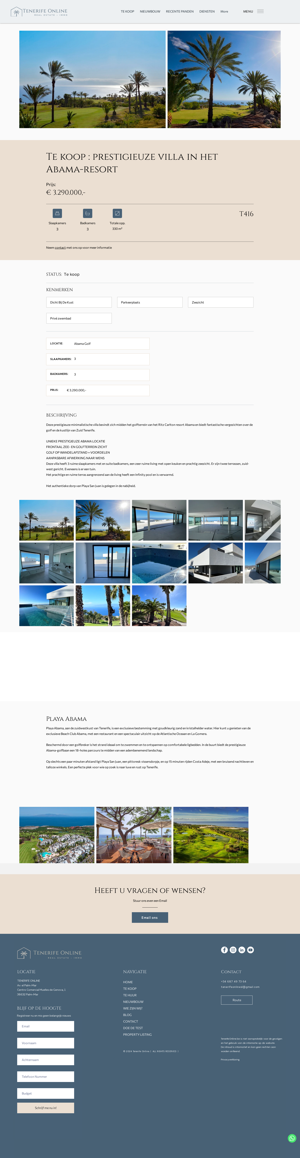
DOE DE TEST (133, 1028)
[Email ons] (150, 917)
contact (60, 247)
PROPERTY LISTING (137, 1034)
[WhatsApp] (292, 1138)
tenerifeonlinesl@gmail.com (240, 987)
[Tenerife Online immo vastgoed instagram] (233, 950)
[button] (253, 11)
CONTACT (130, 1021)
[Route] (237, 1000)
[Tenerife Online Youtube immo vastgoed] (250, 950)
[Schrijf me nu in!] (45, 1108)
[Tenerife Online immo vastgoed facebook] (224, 950)
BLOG (127, 1015)
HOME (128, 982)
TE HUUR (130, 995)
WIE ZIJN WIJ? (132, 1008)
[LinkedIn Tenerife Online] (241, 950)
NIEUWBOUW (133, 1001)
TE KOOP (129, 988)
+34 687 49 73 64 (234, 981)
